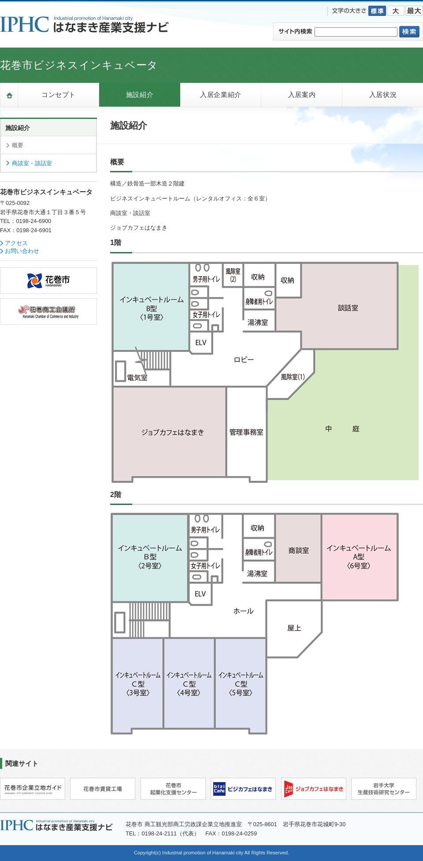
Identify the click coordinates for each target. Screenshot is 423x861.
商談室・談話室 (32, 163)
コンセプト (58, 94)
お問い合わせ (22, 251)
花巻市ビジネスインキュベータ (79, 65)
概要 (17, 145)
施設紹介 (139, 94)
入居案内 (301, 94)
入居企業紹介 (220, 94)
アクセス (16, 243)
